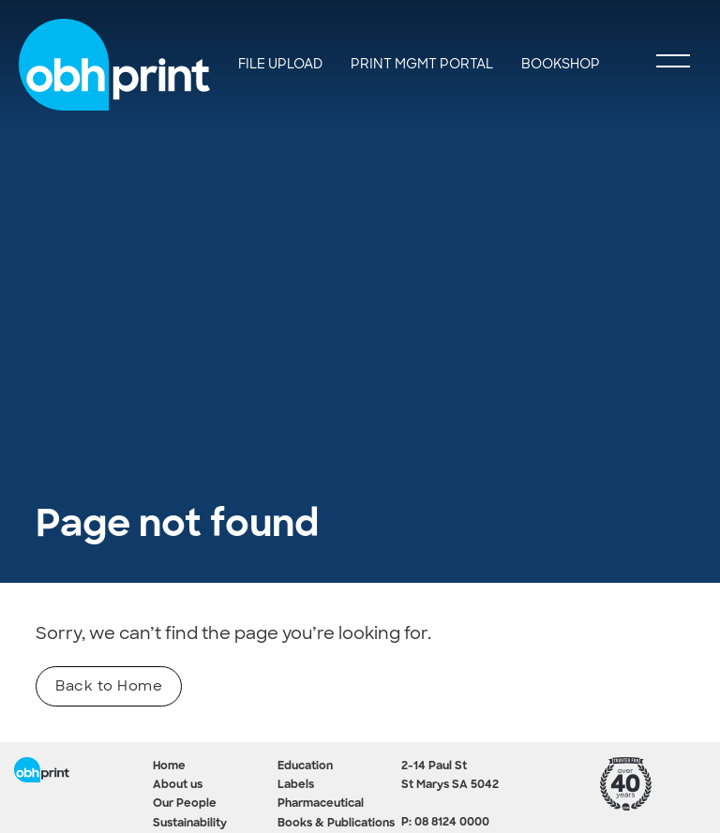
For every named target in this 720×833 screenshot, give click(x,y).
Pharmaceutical (321, 804)
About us (177, 785)
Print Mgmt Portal (422, 63)
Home (169, 766)
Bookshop (560, 63)
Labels (296, 785)
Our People (185, 804)
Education (305, 766)
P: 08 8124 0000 (445, 822)
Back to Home (108, 686)
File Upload (280, 63)
